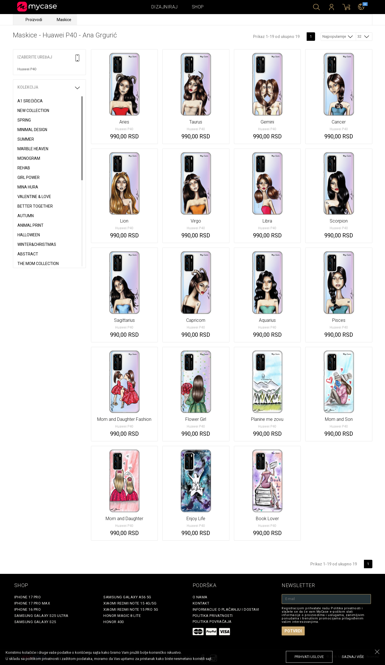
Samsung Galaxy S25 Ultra (41, 616)
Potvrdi (293, 631)
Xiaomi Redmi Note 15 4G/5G (129, 603)
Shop (198, 7)
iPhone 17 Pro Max (32, 603)
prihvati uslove (309, 657)
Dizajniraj (164, 7)
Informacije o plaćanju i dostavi (226, 609)
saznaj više (353, 657)
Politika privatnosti (213, 616)
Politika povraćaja (212, 621)
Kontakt (201, 603)
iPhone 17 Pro (27, 597)
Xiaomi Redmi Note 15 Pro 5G (130, 609)
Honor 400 (113, 622)
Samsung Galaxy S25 (35, 622)
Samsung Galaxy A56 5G (127, 597)
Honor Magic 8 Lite (122, 616)
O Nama (200, 597)
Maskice (64, 19)
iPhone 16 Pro (27, 609)
